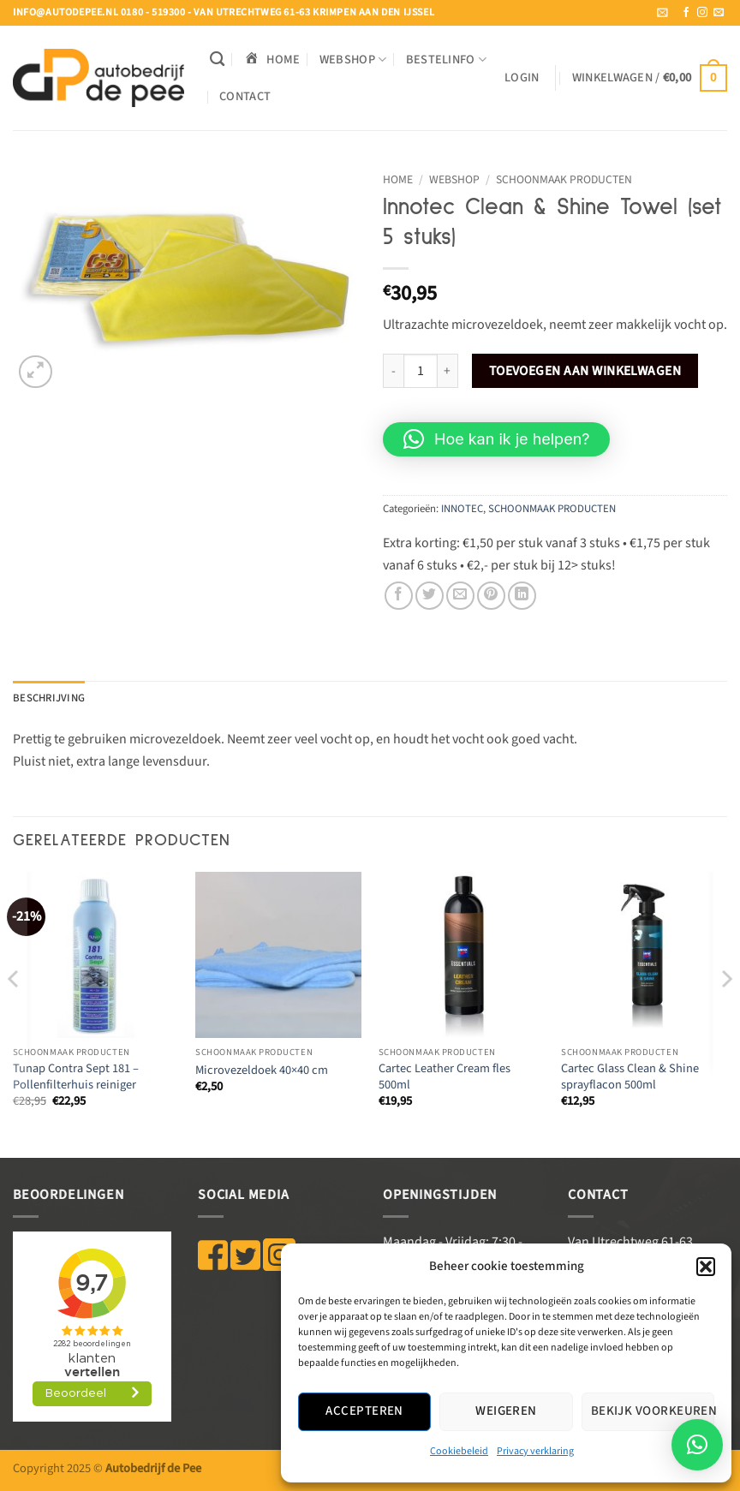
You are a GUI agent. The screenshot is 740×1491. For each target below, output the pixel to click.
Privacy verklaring (535, 1451)
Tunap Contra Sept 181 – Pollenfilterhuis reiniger (76, 1077)
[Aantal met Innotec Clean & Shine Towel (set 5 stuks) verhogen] (448, 371)
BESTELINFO (446, 60)
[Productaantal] (420, 371)
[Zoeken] (217, 59)
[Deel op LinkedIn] (522, 595)
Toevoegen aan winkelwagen (585, 370)
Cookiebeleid (459, 1451)
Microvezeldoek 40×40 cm (261, 1071)
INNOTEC (462, 508)
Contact (245, 96)
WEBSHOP (353, 60)
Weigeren (506, 1411)
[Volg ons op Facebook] (686, 13)
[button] (705, 1266)
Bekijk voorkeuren (652, 1411)
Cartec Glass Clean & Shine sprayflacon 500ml (630, 1077)
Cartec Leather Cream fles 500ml (444, 1077)
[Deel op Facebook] (399, 595)
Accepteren (364, 1411)
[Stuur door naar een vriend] (460, 595)
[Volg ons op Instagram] (702, 13)
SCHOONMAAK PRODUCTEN (564, 179)
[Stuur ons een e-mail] (718, 13)
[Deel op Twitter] (429, 595)
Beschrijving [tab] (49, 698)
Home (398, 179)
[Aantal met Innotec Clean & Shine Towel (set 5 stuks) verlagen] (393, 371)
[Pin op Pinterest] (491, 595)
